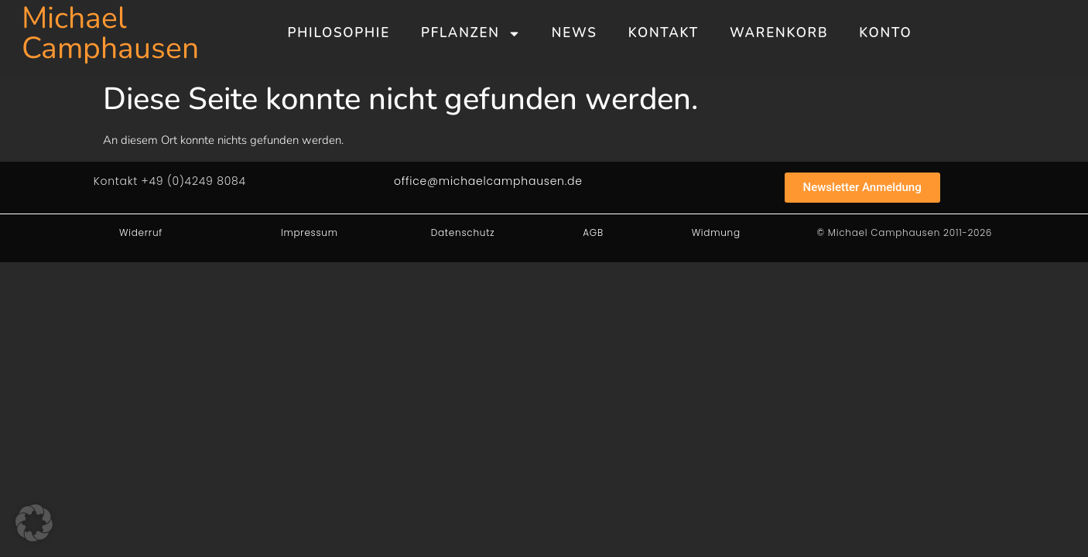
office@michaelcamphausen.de (488, 181)
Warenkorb (779, 33)
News (574, 33)
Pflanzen (471, 33)
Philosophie (339, 33)
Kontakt (663, 33)
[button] (34, 523)
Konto (885, 33)
